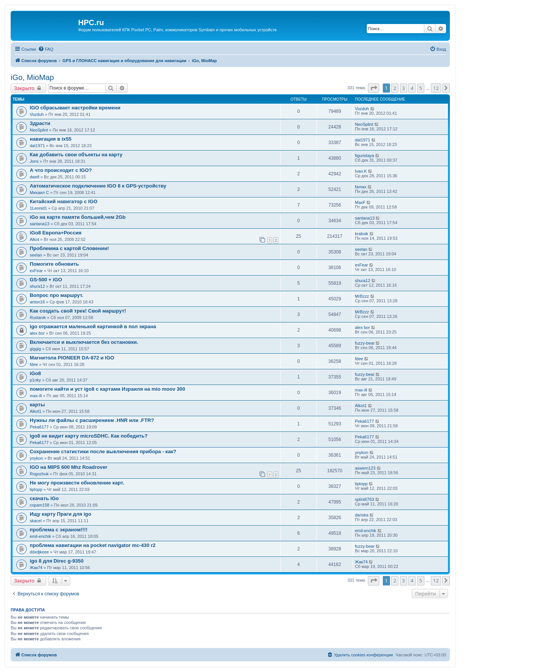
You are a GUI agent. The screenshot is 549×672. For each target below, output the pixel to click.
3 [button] (403, 88)
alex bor (37, 333)
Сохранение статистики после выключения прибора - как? (103, 451)
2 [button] (394, 88)
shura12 (37, 286)
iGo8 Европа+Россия (56, 233)
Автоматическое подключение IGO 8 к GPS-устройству (98, 186)
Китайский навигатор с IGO (63, 201)
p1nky (35, 380)
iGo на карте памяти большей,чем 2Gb (77, 217)
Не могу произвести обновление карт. (77, 483)
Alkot (34, 239)
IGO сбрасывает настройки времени (75, 108)
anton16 (37, 302)
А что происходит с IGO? (61, 170)
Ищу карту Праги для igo (60, 514)
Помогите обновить (54, 264)
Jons (34, 161)
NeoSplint (39, 130)
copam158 (39, 505)
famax (360, 186)
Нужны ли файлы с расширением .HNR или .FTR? (92, 420)
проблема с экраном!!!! (58, 529)
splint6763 (364, 499)
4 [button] (412, 88)
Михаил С (39, 192)
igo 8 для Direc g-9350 (56, 561)
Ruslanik (38, 317)
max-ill (36, 395)
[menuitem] (45, 49)
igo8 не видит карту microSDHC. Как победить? (89, 436)
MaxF (360, 202)
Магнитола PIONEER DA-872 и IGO (72, 358)
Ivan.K (361, 171)
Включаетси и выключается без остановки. (84, 342)
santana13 (39, 223)
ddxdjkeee (39, 552)
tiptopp (36, 489)
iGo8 (35, 373)
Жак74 (36, 567)
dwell (34, 177)
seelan (36, 255)
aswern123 (365, 468)
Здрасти (40, 123)
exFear (36, 270)
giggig (35, 348)
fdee (34, 364)
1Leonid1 (38, 208)
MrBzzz (362, 296)
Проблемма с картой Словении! (69, 248)
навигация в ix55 (50, 139)
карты (37, 404)
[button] (373, 88)
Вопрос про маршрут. (56, 295)
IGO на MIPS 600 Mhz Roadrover (69, 467)
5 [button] (420, 88)
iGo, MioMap (32, 77)
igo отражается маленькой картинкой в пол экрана (93, 326)
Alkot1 (36, 411)
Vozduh (37, 114)
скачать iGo (44, 498)
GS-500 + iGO (46, 279)
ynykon (36, 458)
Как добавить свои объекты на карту (76, 154)
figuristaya (364, 155)
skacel (36, 520)
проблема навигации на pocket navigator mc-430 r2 (93, 545)
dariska (361, 515)
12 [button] (436, 88)
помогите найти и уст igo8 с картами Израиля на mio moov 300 (107, 389)
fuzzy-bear (364, 343)
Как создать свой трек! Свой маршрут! (78, 311)
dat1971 (37, 145)
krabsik (361, 233)
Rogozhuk (39, 474)
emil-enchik (40, 536)
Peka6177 (39, 427)
